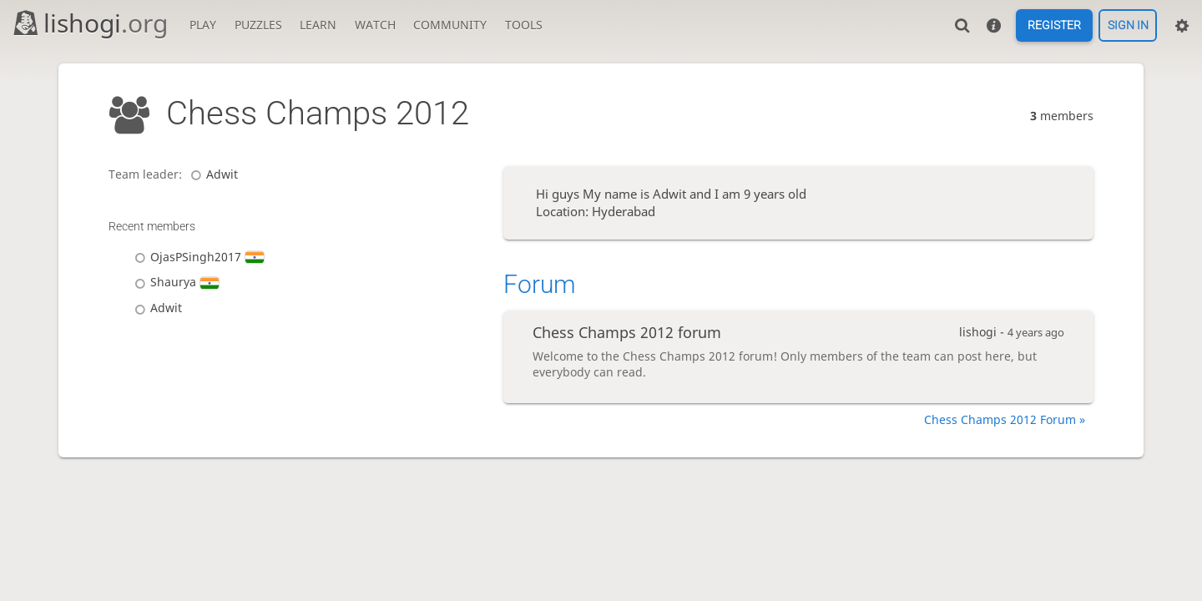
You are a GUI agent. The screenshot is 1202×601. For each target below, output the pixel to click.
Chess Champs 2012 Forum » (1004, 419)
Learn (318, 25)
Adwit (211, 174)
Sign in (1128, 26)
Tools (524, 25)
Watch (375, 25)
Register (1054, 26)
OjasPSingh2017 (196, 257)
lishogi (90, 23)
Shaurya (174, 282)
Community (450, 25)
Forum (539, 284)
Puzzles (258, 25)
